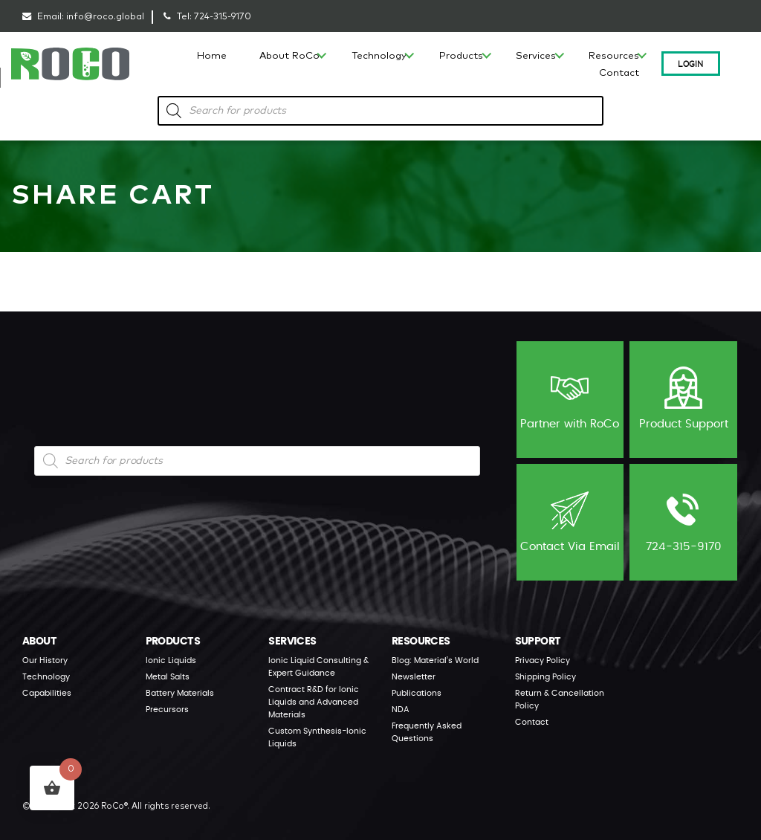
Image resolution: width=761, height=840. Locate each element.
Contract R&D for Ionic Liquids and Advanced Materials (313, 701)
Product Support (683, 398)
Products (461, 56)
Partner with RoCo (569, 398)
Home (212, 56)
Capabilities (46, 692)
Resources (614, 56)
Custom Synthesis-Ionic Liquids (317, 736)
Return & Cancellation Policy (559, 698)
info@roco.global (105, 17)
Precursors (167, 709)
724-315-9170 (222, 17)
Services (536, 56)
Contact (619, 73)
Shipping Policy (545, 676)
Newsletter (413, 676)
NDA (400, 709)
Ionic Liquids (171, 660)
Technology (379, 56)
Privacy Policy (542, 660)
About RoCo (289, 56)
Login (690, 63)
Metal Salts (168, 676)
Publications (416, 692)
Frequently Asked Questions (427, 731)
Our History (45, 660)
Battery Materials (180, 692)
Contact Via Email (570, 520)
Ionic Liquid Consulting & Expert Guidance (318, 666)
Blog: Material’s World (435, 660)
